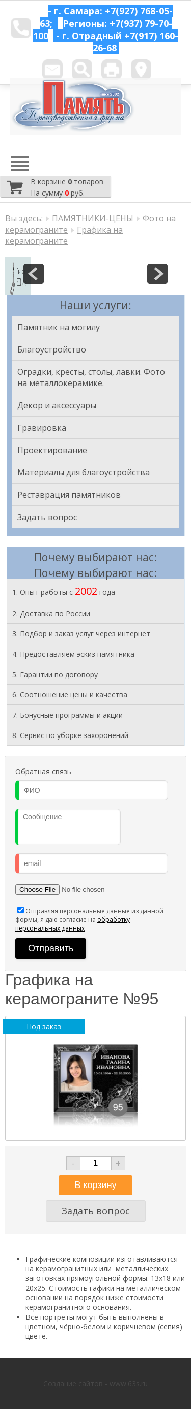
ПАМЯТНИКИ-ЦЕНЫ (92, 218)
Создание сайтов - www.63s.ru (95, 1383)
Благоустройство (51, 349)
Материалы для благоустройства (83, 472)
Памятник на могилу (58, 327)
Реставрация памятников (69, 494)
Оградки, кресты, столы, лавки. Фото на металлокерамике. (91, 377)
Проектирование (52, 450)
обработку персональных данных (72, 924)
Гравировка (41, 427)
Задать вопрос (47, 517)
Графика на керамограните (64, 235)
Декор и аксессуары (56, 405)
